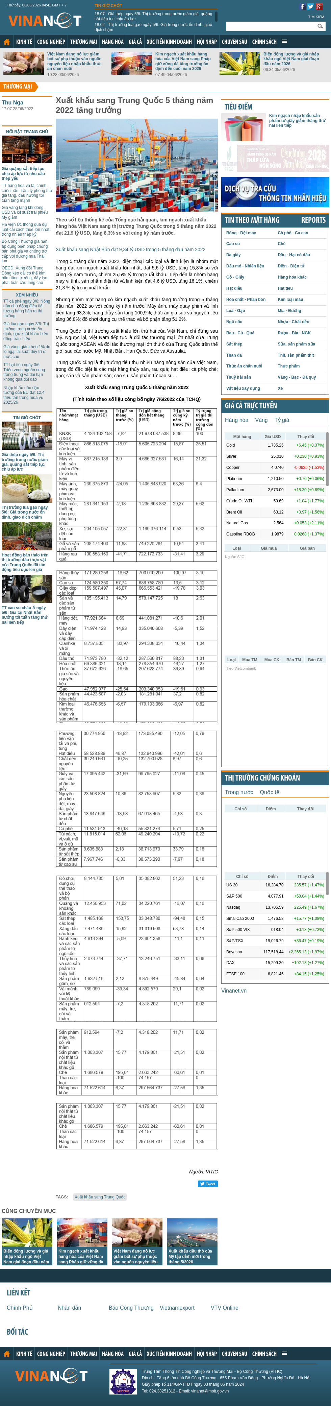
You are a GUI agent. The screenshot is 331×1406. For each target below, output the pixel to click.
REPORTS (313, 221)
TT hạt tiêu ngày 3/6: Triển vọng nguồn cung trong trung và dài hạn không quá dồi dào (24, 372)
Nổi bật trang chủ (27, 131)
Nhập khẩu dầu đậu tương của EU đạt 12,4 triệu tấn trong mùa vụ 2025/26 (24, 395)
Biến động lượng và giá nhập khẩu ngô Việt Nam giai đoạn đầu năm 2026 (291, 59)
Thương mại (83, 42)
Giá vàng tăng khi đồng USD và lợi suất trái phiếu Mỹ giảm (25, 212)
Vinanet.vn (234, 991)
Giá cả (135, 42)
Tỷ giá (282, 420)
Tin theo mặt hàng (252, 221)
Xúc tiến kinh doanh (169, 42)
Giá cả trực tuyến (251, 406)
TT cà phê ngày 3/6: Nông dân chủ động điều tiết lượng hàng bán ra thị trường (26, 308)
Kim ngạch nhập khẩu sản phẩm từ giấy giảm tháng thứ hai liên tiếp (297, 120)
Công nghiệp (51, 42)
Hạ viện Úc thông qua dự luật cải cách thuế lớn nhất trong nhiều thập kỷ (25, 229)
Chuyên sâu (234, 42)
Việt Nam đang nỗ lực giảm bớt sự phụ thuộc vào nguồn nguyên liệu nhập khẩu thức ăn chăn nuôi (74, 61)
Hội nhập (207, 42)
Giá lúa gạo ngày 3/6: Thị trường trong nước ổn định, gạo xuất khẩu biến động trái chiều (26, 331)
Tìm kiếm (316, 17)
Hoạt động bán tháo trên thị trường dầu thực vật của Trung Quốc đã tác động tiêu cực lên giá (25, 562)
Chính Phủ (20, 1308)
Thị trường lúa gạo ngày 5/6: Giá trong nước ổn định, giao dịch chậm (153, 27)
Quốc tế (269, 792)
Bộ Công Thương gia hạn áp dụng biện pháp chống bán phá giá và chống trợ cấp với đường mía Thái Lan (25, 251)
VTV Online (224, 1308)
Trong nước (239, 792)
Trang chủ (6, 42)
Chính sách (264, 42)
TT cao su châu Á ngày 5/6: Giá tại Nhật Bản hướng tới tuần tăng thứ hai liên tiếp (24, 615)
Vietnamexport (177, 1308)
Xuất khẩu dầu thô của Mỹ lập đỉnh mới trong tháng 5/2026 (190, 1256)
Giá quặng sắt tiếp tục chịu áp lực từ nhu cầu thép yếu (23, 173)
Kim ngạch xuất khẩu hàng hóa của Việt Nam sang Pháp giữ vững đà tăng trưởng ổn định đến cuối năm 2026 (183, 61)
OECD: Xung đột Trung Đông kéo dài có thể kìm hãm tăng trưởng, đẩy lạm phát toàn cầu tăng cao (25, 275)
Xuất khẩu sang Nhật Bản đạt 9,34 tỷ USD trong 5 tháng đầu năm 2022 (130, 249)
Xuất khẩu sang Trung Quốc (100, 1197)
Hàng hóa (113, 42)
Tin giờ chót (108, 5)
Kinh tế (24, 42)
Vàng (261, 420)
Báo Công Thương (131, 1308)
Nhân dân (69, 1308)
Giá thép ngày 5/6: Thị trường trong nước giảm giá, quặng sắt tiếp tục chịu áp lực (153, 16)
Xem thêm (284, 41)
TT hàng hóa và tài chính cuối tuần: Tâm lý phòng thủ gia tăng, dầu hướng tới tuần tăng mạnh (27, 192)
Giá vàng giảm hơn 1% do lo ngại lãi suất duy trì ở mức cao (26, 351)
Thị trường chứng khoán (262, 779)
